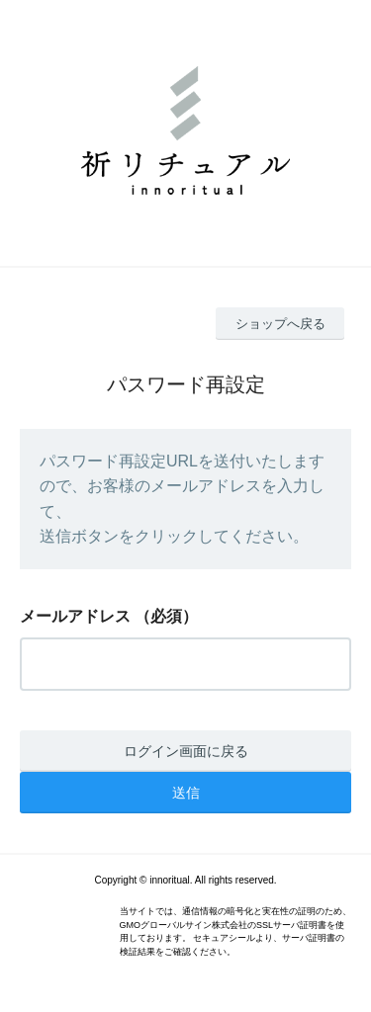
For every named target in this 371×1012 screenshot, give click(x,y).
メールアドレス (75, 616)
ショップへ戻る (280, 323)
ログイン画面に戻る (186, 751)
